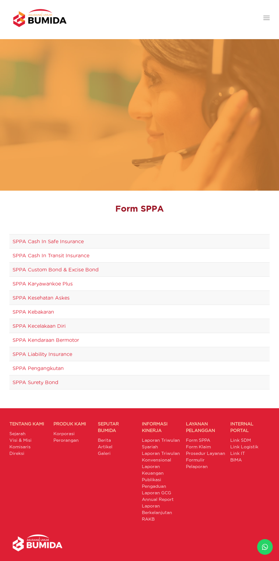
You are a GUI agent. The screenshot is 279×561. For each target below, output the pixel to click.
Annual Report (158, 499)
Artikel (105, 446)
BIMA (236, 459)
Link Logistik (244, 446)
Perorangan (66, 440)
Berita (104, 440)
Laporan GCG (156, 492)
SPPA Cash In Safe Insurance (48, 241)
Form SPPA (198, 440)
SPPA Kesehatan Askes (41, 298)
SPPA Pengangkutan (38, 368)
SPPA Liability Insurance (42, 354)
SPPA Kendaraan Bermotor (45, 340)
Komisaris (20, 446)
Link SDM (240, 440)
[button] (266, 18)
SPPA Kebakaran (33, 312)
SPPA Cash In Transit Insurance (50, 255)
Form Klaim (198, 446)
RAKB (148, 519)
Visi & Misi (20, 440)
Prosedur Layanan (205, 453)
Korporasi (64, 433)
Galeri (104, 453)
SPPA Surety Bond (35, 382)
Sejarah (17, 433)
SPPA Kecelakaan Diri (39, 326)
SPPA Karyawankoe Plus (42, 283)
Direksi (16, 453)
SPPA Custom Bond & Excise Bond (55, 269)
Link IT (237, 453)
